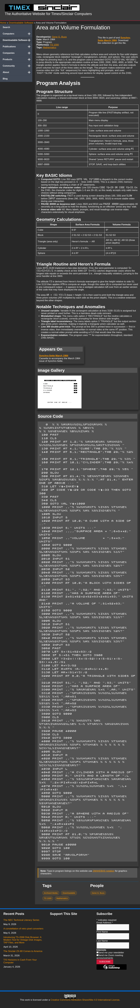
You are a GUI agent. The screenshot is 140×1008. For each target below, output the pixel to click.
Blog (5, 79)
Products (17, 59)
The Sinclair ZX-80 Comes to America (22, 951)
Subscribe (105, 962)
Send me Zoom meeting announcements (110, 956)
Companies (17, 53)
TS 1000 (54, 44)
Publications (17, 46)
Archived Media (51, 893)
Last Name (102, 941)
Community (17, 66)
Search (6, 27)
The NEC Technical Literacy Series (21, 920)
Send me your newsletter (111, 952)
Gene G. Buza (59, 37)
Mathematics (49, 47)
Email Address (105, 922)
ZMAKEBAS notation (103, 871)
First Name (102, 931)
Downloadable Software (17, 40)
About (17, 72)
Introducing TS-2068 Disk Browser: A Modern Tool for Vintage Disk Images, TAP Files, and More (22, 940)
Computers (17, 34)
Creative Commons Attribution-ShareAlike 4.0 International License (85, 1000)
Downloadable (69, 893)
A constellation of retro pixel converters (23, 928)
